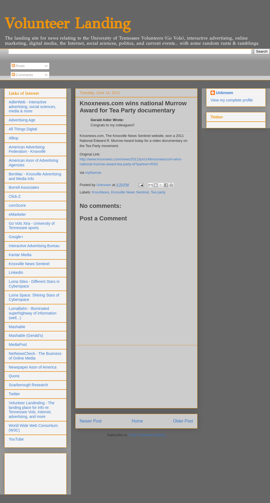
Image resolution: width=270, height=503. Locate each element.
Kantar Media (20, 255)
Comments (22, 75)
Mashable (17, 327)
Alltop (13, 138)
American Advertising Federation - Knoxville (27, 149)
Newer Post (91, 421)
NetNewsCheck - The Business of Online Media (35, 355)
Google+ (16, 237)
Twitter (14, 394)
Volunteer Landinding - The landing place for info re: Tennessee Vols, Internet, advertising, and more (32, 410)
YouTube (16, 439)
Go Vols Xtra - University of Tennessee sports (32, 225)
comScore (17, 205)
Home (137, 421)
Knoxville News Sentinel (130, 192)
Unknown (224, 93)
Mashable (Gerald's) (26, 335)
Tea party (158, 192)
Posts (18, 66)
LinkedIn (16, 272)
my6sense (93, 172)
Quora (14, 376)
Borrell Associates (24, 187)
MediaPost (18, 344)
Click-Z (15, 196)
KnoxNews (100, 192)
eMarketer (17, 214)
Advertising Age (22, 120)
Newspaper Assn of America (32, 367)
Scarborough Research (28, 385)
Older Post (183, 421)
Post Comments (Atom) (147, 435)
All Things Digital (23, 129)
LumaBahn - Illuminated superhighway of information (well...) (32, 313)
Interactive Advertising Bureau (34, 246)
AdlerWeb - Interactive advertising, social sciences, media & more (32, 106)
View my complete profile (232, 100)
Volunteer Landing (67, 23)
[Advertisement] (136, 376)
